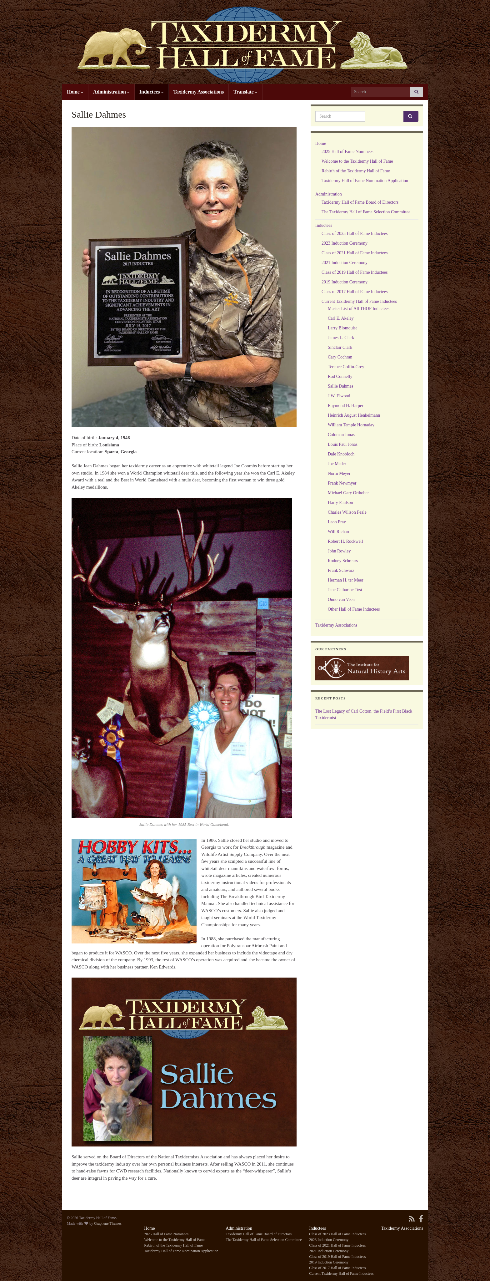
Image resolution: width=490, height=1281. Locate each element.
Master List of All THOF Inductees (358, 308)
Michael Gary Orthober (348, 493)
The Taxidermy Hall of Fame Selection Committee (366, 212)
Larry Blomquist (342, 328)
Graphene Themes (107, 1223)
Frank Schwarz (341, 570)
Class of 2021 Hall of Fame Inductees (355, 253)
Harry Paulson (340, 502)
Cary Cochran (340, 357)
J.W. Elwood (339, 396)
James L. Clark (341, 337)
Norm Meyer (339, 473)
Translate (245, 91)
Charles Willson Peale (347, 512)
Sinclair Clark (340, 347)
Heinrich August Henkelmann (354, 415)
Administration (111, 91)
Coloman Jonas (341, 434)
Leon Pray (337, 522)
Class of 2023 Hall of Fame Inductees (355, 233)
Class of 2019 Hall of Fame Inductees (355, 272)
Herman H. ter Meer (345, 580)
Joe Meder (337, 463)
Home (75, 91)
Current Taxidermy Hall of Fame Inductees (359, 301)
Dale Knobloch (341, 454)
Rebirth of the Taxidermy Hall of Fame (356, 171)
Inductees (151, 91)
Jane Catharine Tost (345, 589)
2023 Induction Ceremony (345, 243)
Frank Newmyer (342, 483)
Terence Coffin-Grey (346, 366)
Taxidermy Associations (198, 91)
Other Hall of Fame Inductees (354, 609)
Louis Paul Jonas (343, 444)
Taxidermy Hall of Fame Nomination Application (365, 180)
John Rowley (339, 551)
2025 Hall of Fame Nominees (347, 151)
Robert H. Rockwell (345, 541)
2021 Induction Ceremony (345, 262)
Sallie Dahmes (340, 386)
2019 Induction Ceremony (345, 282)
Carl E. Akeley (341, 318)
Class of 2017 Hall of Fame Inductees (355, 291)
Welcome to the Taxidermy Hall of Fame (357, 161)
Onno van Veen (341, 599)
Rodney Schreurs (343, 560)
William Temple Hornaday (351, 425)
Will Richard (339, 531)
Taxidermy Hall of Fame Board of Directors (360, 202)
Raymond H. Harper (345, 405)
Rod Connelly (340, 376)
